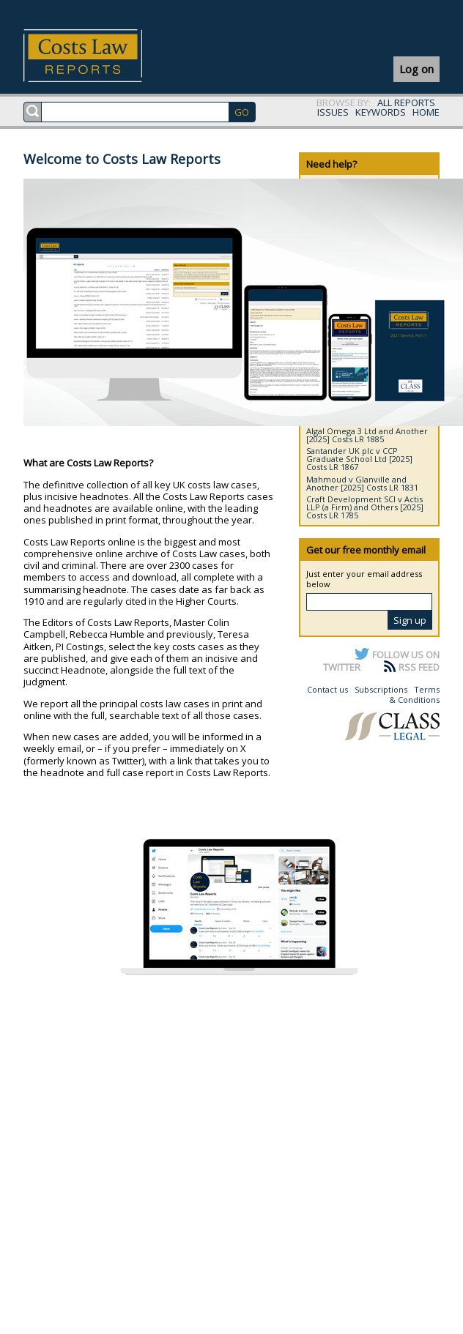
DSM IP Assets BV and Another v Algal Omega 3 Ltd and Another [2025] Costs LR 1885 (368, 430)
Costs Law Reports (100, 55)
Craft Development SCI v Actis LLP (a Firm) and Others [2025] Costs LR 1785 (364, 507)
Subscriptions (381, 689)
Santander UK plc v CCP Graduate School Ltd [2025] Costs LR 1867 (359, 458)
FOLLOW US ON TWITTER (381, 660)
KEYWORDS (380, 112)
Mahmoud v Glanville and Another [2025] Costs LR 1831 (362, 483)
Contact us (327, 689)
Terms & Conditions (414, 694)
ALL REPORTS (406, 102)
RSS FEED (419, 667)
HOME (426, 112)
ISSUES (333, 112)
